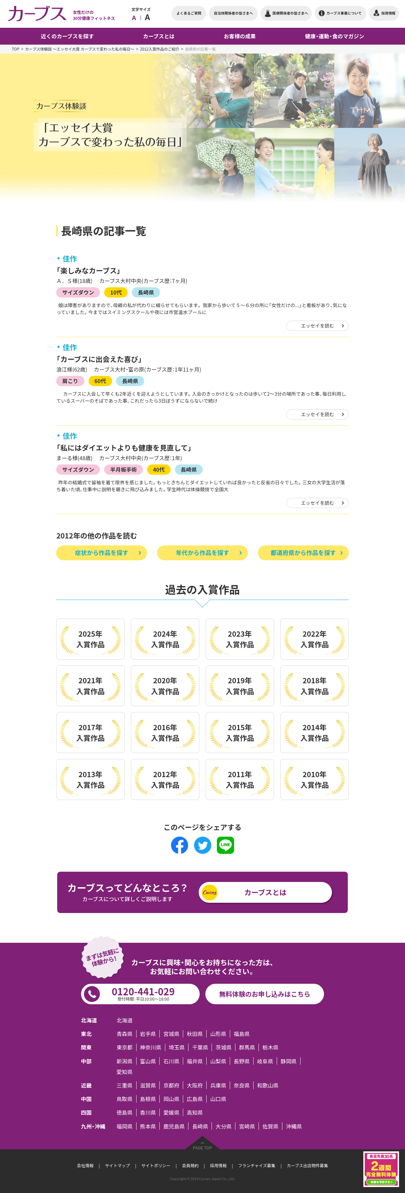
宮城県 (171, 1034)
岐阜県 (265, 1061)
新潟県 (124, 1061)
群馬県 (247, 1047)
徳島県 (124, 1112)
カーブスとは (265, 892)
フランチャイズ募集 (256, 1165)
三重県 (124, 1085)
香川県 (148, 1112)
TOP (16, 49)
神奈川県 (150, 1047)
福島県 (242, 1034)
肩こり (70, 381)
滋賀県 (148, 1085)
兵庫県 (218, 1085)
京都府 (171, 1085)
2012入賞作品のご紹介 (159, 49)
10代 (116, 292)
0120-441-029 (143, 993)
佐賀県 (270, 1126)
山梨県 (218, 1061)
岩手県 (148, 1034)
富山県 (148, 1061)
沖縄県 (294, 1126)
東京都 (124, 1047)
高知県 (195, 1112)
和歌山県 (268, 1085)
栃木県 (270, 1047)
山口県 (218, 1099)
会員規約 (190, 1165)
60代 (100, 381)
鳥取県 (124, 1099)
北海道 (124, 1020)
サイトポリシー (156, 1165)
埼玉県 (176, 1047)
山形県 (218, 1034)
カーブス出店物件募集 (307, 1165)
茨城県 (223, 1047)
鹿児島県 (174, 1126)
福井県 (195, 1061)
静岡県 (289, 1061)
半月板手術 (123, 469)
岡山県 (171, 1099)
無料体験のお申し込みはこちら (264, 994)
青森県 (124, 1034)
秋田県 (195, 1034)
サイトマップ (117, 1165)
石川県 (171, 1061)
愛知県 (124, 1071)
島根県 (148, 1099)
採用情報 (218, 1165)
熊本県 (148, 1126)
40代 (159, 469)
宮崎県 (247, 1126)
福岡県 (124, 1126)
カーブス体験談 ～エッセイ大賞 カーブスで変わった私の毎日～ (80, 49)
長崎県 (146, 292)
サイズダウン (78, 292)
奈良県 (242, 1085)
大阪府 (195, 1085)
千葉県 (200, 1047)
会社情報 (85, 1165)
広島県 (195, 1099)
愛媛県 (171, 1112)
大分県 (223, 1126)
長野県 (242, 1061)
